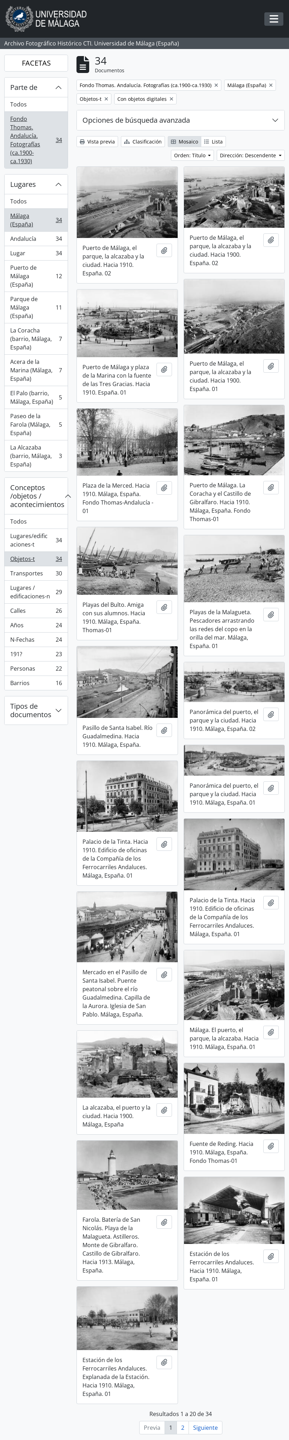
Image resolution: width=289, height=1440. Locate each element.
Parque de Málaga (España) (36, 307)
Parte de (23, 87)
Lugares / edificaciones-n (36, 592)
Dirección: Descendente (248, 155)
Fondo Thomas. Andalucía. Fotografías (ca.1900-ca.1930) (36, 140)
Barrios (36, 684)
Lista (213, 141)
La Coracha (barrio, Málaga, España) (36, 339)
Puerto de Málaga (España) (36, 276)
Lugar (36, 255)
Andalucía (36, 240)
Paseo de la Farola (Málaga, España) (36, 424)
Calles (36, 612)
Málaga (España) (36, 220)
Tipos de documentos (30, 710)
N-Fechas (36, 641)
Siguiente (205, 1428)
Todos (18, 104)
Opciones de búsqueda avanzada (136, 120)
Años (36, 627)
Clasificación (143, 141)
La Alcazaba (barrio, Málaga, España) (36, 456)
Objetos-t (36, 560)
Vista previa (97, 141)
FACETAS (36, 63)
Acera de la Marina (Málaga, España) (36, 370)
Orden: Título (190, 155)
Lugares (23, 184)
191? (36, 655)
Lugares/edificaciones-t (36, 540)
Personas (36, 670)
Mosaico (184, 141)
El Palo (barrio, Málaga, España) (36, 397)
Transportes (36, 575)
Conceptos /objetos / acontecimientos (37, 496)
